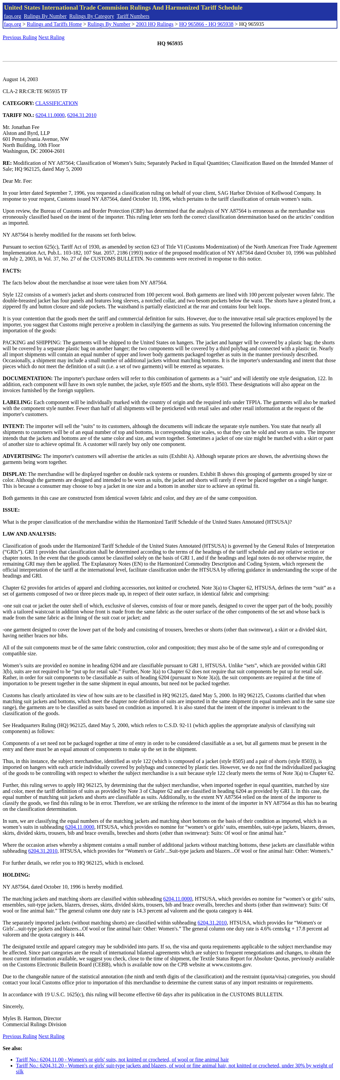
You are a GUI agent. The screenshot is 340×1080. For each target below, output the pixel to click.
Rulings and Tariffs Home (54, 24)
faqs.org (12, 16)
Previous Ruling (20, 37)
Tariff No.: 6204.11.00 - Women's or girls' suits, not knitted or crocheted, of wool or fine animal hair (122, 1059)
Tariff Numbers (133, 16)
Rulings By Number (45, 16)
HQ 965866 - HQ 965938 (206, 24)
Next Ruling (52, 37)
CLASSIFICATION (57, 103)
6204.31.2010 (82, 115)
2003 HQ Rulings (155, 24)
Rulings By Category (91, 16)
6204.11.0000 (50, 115)
